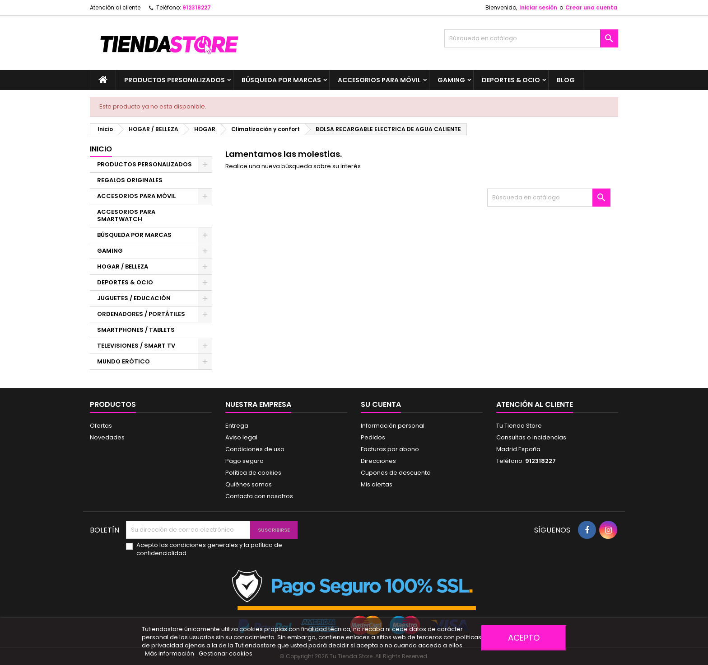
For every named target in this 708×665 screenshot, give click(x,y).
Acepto (524, 637)
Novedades (107, 437)
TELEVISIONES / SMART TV (136, 345)
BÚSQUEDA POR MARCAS (281, 80)
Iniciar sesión (538, 7)
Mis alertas (376, 484)
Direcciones (378, 461)
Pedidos (373, 437)
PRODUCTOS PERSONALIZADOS (174, 80)
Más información (170, 653)
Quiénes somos (248, 484)
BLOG (566, 80)
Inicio (101, 149)
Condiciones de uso (254, 449)
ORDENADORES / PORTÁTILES (141, 314)
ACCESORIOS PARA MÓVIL (379, 80)
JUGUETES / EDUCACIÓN (134, 298)
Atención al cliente (115, 7)
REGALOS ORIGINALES (130, 180)
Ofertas (101, 425)
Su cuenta (381, 404)
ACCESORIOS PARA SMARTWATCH (126, 215)
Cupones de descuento (396, 472)
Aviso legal (241, 437)
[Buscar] (531, 38)
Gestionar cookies (225, 653)
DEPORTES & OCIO (511, 80)
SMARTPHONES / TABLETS (136, 329)
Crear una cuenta (591, 7)
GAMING (451, 80)
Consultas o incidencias (531, 437)
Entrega (236, 425)
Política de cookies (253, 472)
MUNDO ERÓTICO (123, 361)
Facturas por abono (390, 449)
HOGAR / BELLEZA (122, 266)
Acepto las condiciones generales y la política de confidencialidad (209, 549)
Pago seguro (244, 461)
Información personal (392, 425)
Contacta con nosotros (259, 496)
